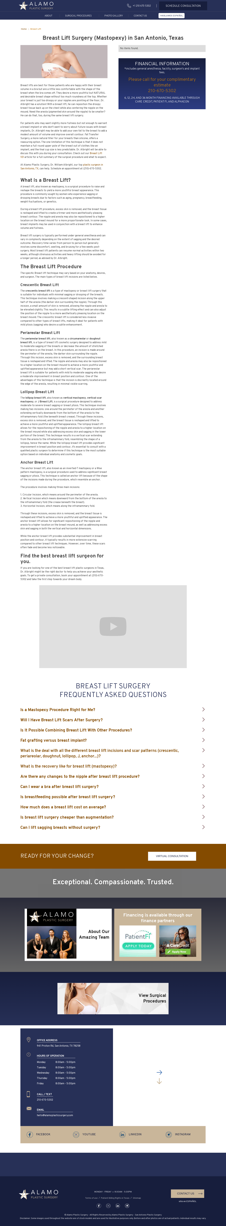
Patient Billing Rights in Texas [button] (115, 1198)
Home (24, 29)
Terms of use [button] (91, 1198)
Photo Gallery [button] (113, 15)
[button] (36, 5)
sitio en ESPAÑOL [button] (187, 1201)
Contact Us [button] (140, 15)
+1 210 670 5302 (142, 6)
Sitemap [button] (137, 1198)
